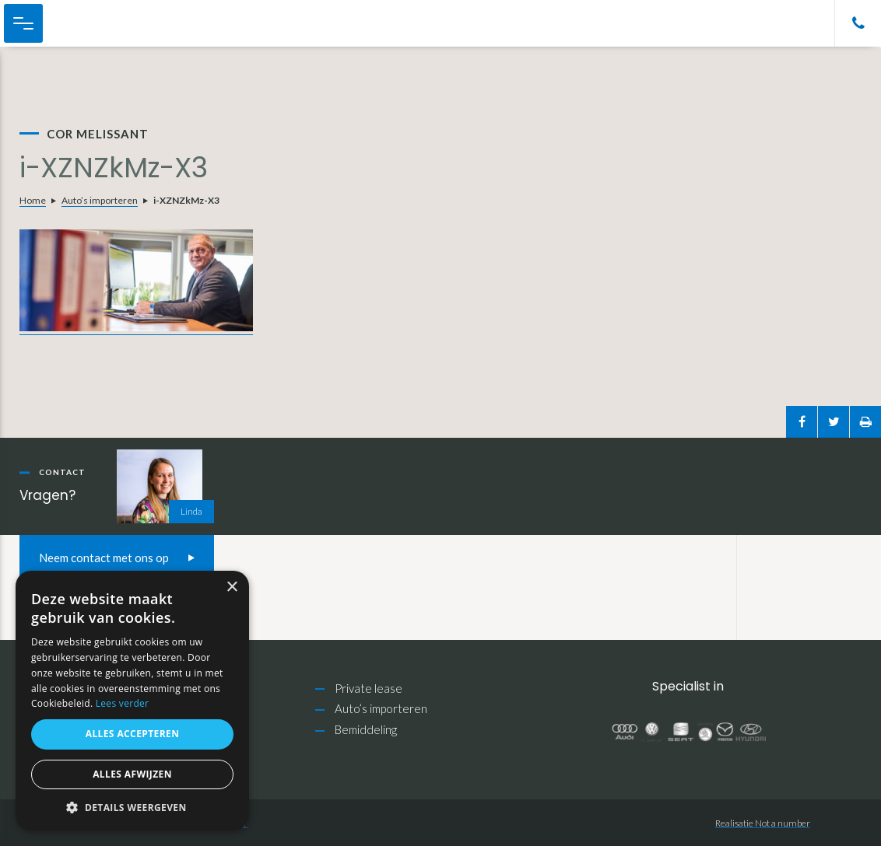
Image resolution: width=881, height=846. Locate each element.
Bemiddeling (366, 729)
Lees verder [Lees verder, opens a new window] (122, 703)
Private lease (368, 688)
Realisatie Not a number (762, 823)
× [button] (231, 587)
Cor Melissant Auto (93, 23)
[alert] (132, 700)
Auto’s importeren (99, 200)
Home (32, 200)
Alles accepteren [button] (133, 733)
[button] (132, 807)
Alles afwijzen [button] (132, 774)
